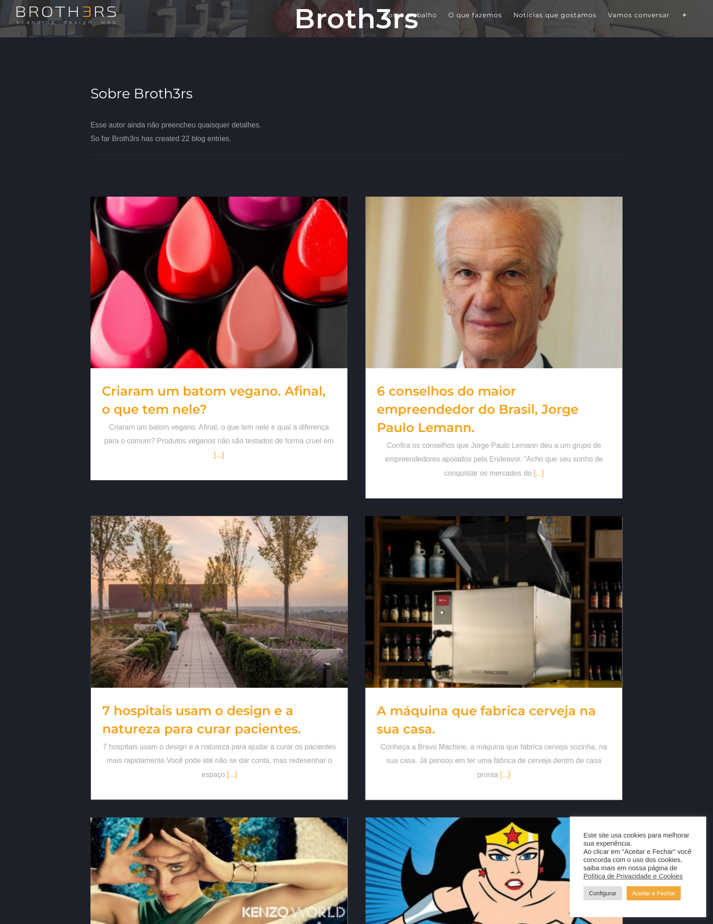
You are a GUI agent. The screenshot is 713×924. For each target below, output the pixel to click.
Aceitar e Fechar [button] (653, 893)
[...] (512, 473)
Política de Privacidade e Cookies (633, 876)
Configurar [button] (603, 893)
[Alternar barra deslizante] (684, 15)
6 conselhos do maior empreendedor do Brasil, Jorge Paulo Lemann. (451, 409)
